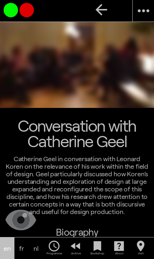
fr (21, 248)
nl (36, 248)
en (7, 248)
